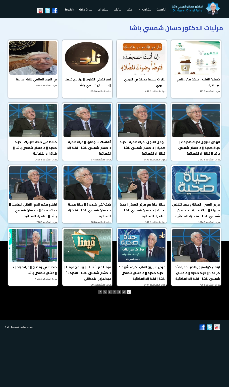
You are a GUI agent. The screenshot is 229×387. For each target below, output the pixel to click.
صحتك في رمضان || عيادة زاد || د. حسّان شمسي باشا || (33, 255)
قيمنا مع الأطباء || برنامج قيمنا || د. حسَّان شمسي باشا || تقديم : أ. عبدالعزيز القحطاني (87, 257)
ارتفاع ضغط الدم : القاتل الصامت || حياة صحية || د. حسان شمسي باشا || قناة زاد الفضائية (33, 194)
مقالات (144, 9)
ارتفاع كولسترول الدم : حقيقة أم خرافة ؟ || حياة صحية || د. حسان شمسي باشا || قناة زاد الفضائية (196, 257)
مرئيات (117, 9)
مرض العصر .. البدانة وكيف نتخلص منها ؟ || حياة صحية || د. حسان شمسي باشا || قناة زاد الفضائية (196, 194)
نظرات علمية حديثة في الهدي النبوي (141, 67)
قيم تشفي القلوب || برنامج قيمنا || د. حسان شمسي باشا (87, 67)
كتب (129, 9)
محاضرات (103, 9)
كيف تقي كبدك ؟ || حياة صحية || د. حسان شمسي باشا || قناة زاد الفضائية (87, 194)
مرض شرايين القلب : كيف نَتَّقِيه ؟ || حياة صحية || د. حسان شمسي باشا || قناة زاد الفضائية (141, 257)
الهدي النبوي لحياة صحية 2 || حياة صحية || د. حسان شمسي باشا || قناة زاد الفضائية (196, 132)
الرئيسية (161, 9)
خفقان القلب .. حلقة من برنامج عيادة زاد (196, 67)
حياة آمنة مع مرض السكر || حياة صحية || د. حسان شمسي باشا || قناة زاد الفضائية (141, 194)
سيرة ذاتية (85, 9)
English (69, 9)
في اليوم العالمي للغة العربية (33, 64)
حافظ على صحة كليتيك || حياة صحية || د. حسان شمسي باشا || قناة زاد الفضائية (33, 132)
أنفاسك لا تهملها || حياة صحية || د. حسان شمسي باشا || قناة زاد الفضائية (87, 132)
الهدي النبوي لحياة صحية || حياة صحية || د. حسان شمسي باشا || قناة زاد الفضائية (141, 132)
